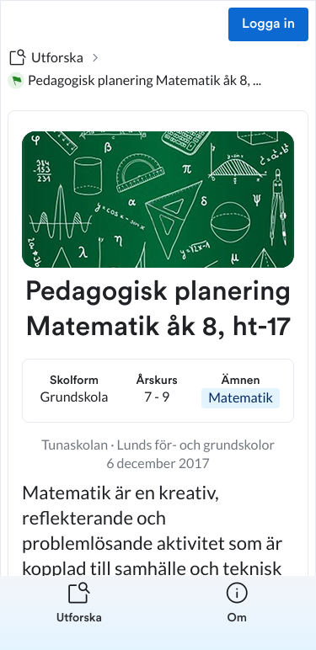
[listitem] (79, 613)
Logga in (268, 24)
